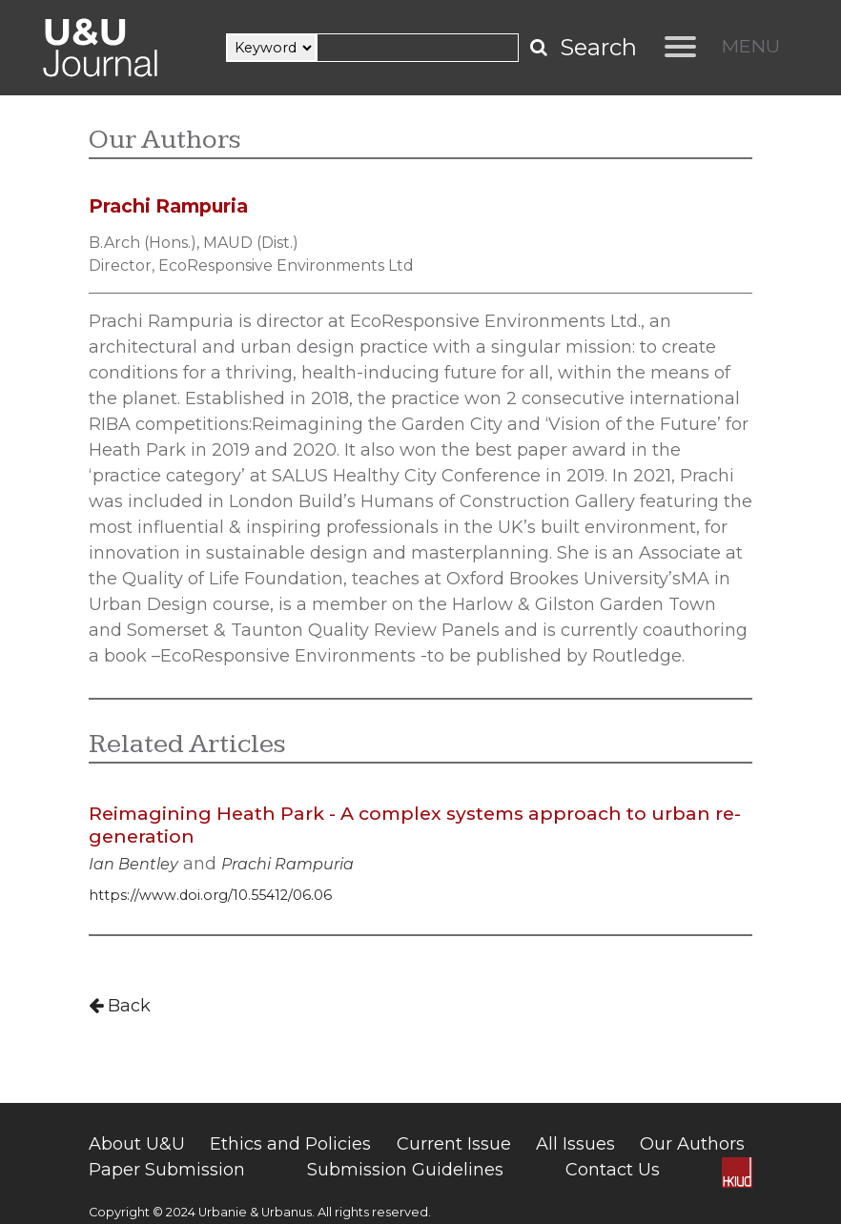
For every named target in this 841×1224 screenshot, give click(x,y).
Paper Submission (167, 1169)
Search (598, 47)
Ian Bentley (133, 864)
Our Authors (692, 1143)
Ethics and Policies (290, 1143)
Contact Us (612, 1169)
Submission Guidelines (405, 1169)
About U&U (137, 1143)
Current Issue (454, 1143)
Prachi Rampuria (287, 864)
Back (120, 1005)
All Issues (575, 1143)
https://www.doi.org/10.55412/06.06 (210, 895)
